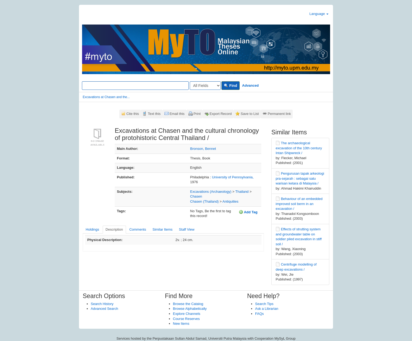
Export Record (220, 114)
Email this (176, 114)
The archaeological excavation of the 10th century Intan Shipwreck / (299, 148)
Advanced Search (104, 309)
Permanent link (279, 114)
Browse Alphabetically (190, 309)
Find (230, 85)
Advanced (250, 85)
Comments (137, 229)
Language (319, 14)
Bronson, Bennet (203, 149)
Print (197, 114)
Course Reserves (186, 319)
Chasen (196, 196)
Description (114, 229)
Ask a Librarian (266, 309)
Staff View (187, 229)
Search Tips (264, 304)
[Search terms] (135, 85)
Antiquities (231, 201)
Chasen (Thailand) (204, 201)
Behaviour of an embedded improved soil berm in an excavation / (299, 204)
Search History (102, 304)
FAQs (259, 314)
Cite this (132, 114)
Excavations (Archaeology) (211, 192)
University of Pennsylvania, (232, 177)
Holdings (92, 229)
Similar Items (162, 229)
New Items (181, 324)
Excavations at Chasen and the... (106, 97)
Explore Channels (186, 314)
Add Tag (248, 212)
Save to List (250, 114)
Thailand (242, 192)
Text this (154, 114)
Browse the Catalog (188, 304)
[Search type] (205, 85)
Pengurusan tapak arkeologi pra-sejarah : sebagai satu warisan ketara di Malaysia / (300, 178)
